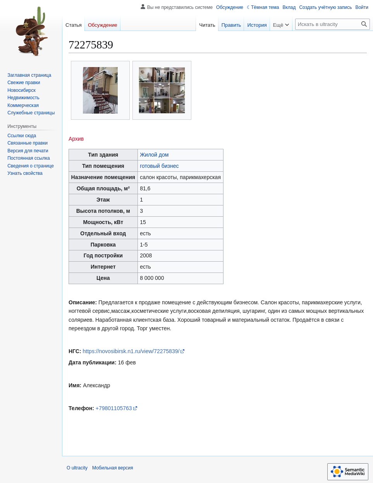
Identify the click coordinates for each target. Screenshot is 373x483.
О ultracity (77, 468)
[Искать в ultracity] (332, 24)
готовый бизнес (159, 166)
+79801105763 (114, 408)
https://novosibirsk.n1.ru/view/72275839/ (131, 351)
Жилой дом (154, 155)
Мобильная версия (112, 468)
